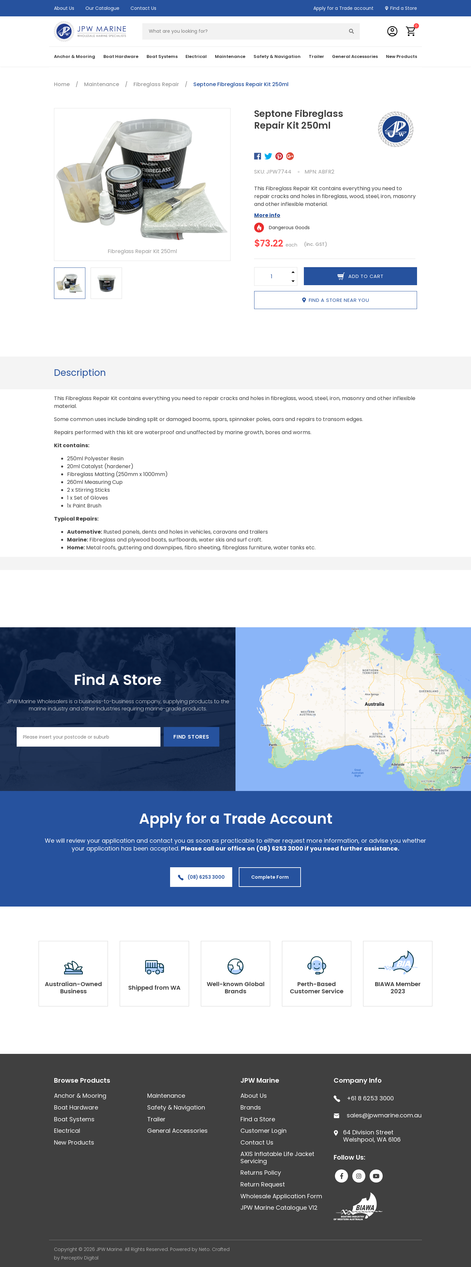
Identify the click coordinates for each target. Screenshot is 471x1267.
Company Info (358, 1080)
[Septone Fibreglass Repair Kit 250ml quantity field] (271, 276)
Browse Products (82, 1080)
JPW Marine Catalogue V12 (279, 1207)
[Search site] (351, 31)
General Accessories (355, 56)
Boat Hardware (120, 56)
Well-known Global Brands (236, 987)
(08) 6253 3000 (201, 877)
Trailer (316, 56)
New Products (401, 56)
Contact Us (143, 8)
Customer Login (263, 1131)
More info (267, 215)
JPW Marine (259, 1080)
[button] (411, 31)
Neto (204, 1249)
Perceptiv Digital (79, 1258)
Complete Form (270, 877)
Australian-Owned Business (73, 987)
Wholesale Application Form (281, 1196)
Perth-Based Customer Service (316, 987)
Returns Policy (260, 1172)
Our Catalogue (102, 8)
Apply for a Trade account (343, 8)
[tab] (80, 373)
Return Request (262, 1184)
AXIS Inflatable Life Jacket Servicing (277, 1157)
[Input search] (243, 31)
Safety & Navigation (277, 56)
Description (80, 372)
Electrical (196, 56)
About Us (64, 8)
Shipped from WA (154, 987)
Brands (250, 1107)
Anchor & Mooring (74, 56)
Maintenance (230, 56)
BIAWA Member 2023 (398, 987)
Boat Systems (162, 56)
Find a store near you (335, 300)
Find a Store (403, 8)
